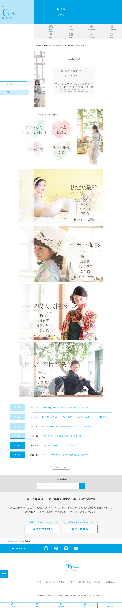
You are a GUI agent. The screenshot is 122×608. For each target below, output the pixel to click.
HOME (39, 583)
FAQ (112, 35)
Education (91, 35)
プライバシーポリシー (96, 597)
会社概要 (41, 597)
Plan (51, 27)
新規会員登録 (79, 530)
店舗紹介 (62, 583)
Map (50, 35)
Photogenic (92, 27)
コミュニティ (98, 583)
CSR (54, 597)
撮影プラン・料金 (84, 583)
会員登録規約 (82, 597)
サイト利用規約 (70, 597)
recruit (60, 597)
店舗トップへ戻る (61, 468)
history (48, 597)
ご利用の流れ (109, 583)
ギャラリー (71, 583)
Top (10, 27)
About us (30, 27)
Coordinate (112, 27)
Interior (71, 27)
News (71, 35)
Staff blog (30, 35)
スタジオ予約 (41, 530)
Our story (10, 35)
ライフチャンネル (50, 583)
